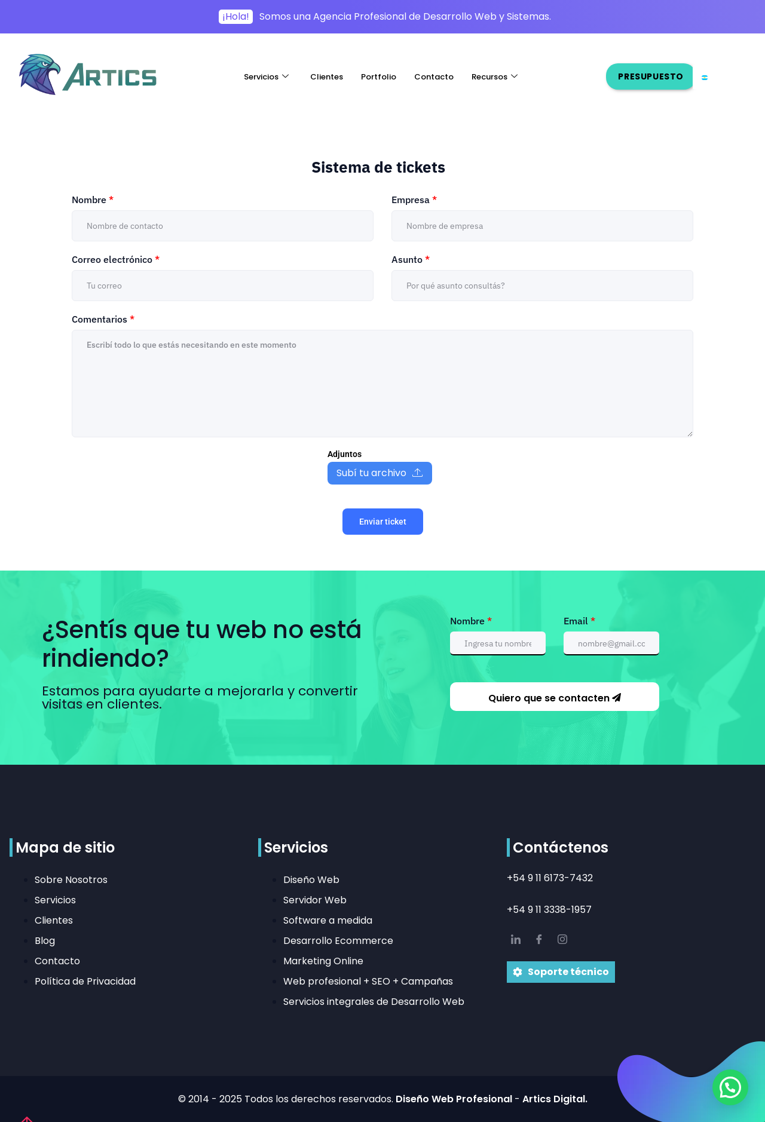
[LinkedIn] (516, 940)
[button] (730, 1087)
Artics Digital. (554, 1099)
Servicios (266, 76)
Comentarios (103, 319)
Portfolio (378, 76)
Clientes (326, 76)
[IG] (562, 940)
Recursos (495, 76)
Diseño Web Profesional (455, 1099)
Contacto (434, 76)
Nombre (93, 200)
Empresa (414, 200)
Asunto (410, 259)
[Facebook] (539, 940)
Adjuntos (345, 454)
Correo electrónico (116, 259)
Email (579, 621)
